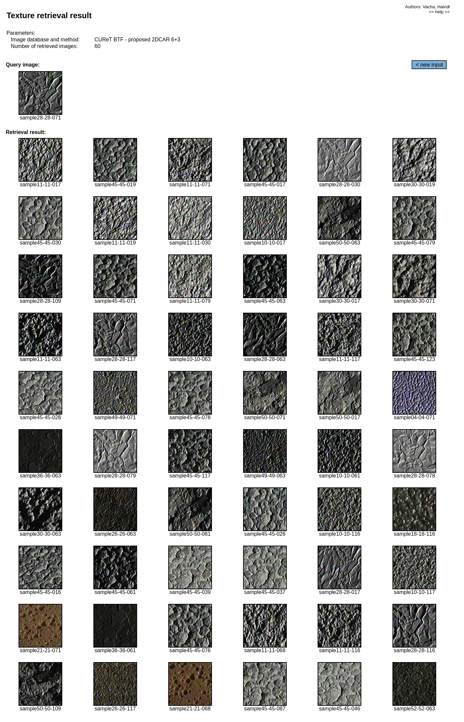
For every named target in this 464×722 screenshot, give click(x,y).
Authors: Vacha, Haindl (427, 6)
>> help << (439, 11)
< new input (429, 65)
